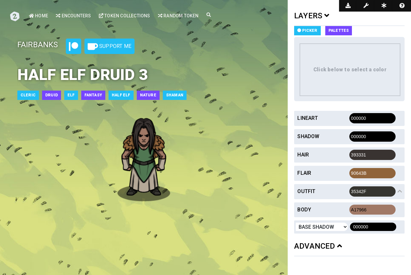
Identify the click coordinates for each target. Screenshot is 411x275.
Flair (304, 173)
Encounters (73, 15)
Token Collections (124, 15)
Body (304, 210)
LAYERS (311, 15)
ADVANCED (318, 246)
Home (38, 15)
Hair (303, 155)
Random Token (178, 15)
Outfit (306, 191)
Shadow (308, 136)
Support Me (109, 46)
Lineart (307, 118)
